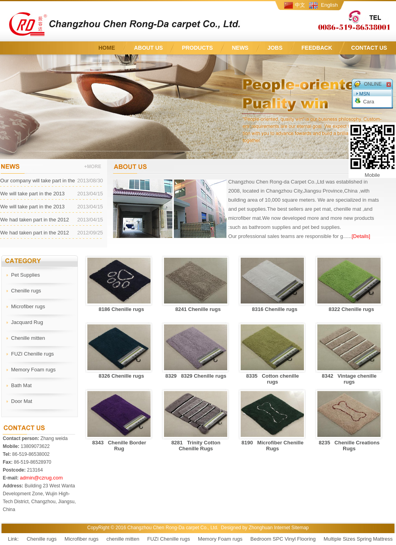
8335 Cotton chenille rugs (272, 379)
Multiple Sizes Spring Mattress (358, 539)
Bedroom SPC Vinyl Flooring (283, 539)
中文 (300, 5)
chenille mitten (122, 539)
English (329, 5)
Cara (368, 102)
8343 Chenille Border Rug (119, 445)
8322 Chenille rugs (349, 309)
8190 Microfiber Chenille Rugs (272, 445)
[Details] (361, 236)
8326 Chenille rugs (119, 376)
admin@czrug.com (41, 478)
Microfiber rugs (81, 539)
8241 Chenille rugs (196, 309)
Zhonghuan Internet (269, 527)
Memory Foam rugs (220, 539)
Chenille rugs (41, 539)
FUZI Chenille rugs (168, 539)
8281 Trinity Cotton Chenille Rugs (195, 445)
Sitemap (300, 527)
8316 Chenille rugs (273, 309)
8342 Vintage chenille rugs (349, 379)
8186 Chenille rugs (119, 309)
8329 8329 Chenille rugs (195, 376)
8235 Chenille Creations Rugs (349, 445)
